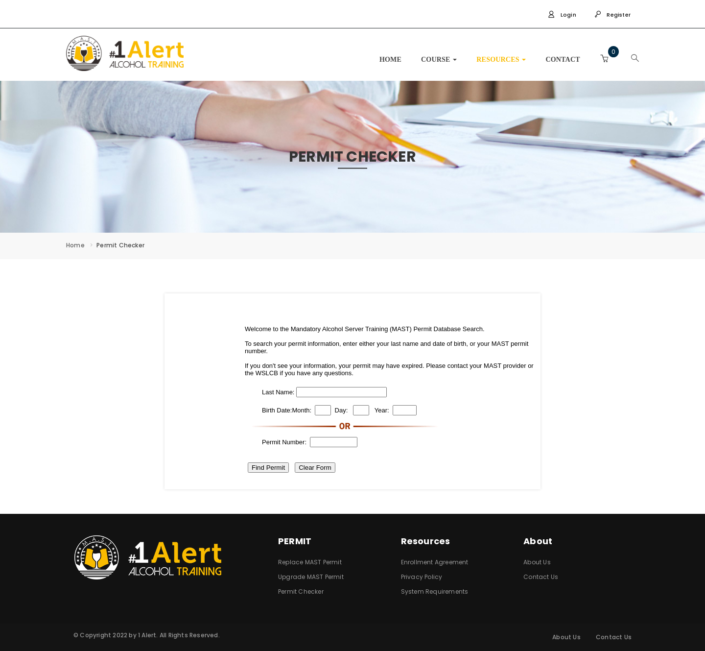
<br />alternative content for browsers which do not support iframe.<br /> (352, 391)
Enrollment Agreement (435, 562)
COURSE (439, 59)
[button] (604, 58)
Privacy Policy (422, 577)
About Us (537, 562)
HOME (390, 59)
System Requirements (435, 591)
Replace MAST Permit (310, 562)
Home (75, 245)
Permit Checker (301, 591)
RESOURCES (501, 59)
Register (612, 15)
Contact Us (540, 577)
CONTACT (562, 59)
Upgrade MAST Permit (311, 577)
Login (562, 15)
